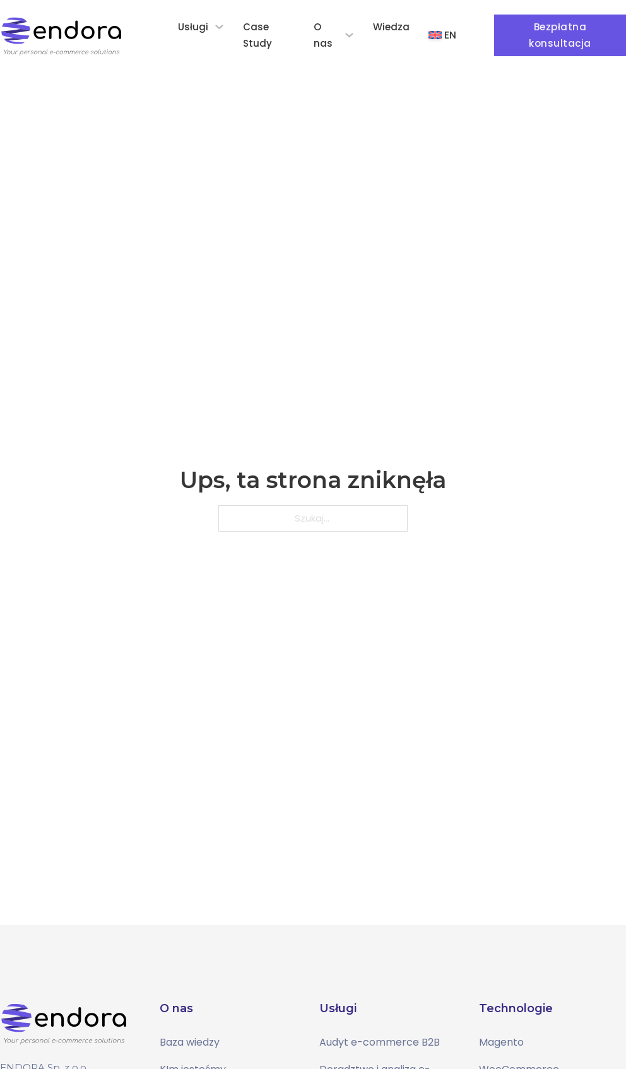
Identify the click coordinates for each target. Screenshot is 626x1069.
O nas (323, 35)
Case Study (257, 35)
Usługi (193, 26)
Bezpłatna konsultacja (560, 35)
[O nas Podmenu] (349, 35)
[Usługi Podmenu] (219, 27)
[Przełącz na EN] (442, 35)
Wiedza (391, 26)
